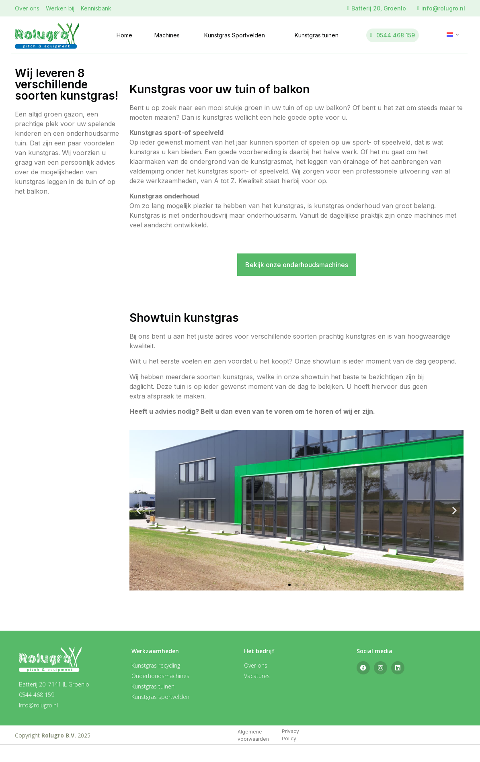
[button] (138, 510)
